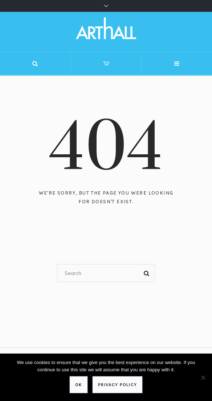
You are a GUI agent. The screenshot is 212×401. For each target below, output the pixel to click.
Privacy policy (117, 384)
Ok (78, 384)
